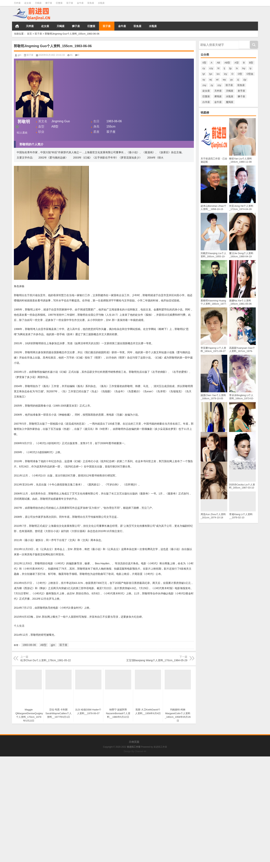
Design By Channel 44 (135, 751)
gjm (19, 55)
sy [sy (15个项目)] (203, 79)
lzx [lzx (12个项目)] (218, 73)
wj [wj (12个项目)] (210, 79)
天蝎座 (38, 3)
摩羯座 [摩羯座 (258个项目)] (218, 96)
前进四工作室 (160, 747)
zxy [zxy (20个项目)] (204, 85)
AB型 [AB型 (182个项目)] (227, 62)
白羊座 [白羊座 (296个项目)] (206, 102)
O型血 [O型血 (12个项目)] (250, 73)
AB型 (43, 644)
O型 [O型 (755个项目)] (240, 73)
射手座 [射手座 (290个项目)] (241, 90)
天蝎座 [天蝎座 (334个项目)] (229, 90)
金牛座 (80, 3)
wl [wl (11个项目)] (217, 79)
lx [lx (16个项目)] (237, 68)
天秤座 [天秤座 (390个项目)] (218, 90)
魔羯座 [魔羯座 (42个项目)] (229, 102)
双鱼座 (90, 3)
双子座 (69, 3)
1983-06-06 (29, 644)
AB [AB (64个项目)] (218, 62)
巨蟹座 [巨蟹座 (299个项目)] (206, 96)
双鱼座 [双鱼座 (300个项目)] (241, 85)
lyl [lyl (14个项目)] (203, 73)
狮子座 (48, 3)
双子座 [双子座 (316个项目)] (229, 85)
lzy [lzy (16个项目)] (225, 73)
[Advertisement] (112, 782)
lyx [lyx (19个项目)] (210, 73)
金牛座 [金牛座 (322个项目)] (218, 102)
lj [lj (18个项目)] (224, 68)
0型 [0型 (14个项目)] (204, 62)
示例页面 (134, 741)
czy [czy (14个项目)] (211, 68)
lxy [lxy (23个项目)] (243, 68)
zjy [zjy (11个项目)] (244, 79)
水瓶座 (101, 3)
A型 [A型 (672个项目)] (237, 62)
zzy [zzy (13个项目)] (219, 85)
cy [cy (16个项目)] (203, 68)
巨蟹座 (59, 3)
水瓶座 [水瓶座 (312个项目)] (229, 96)
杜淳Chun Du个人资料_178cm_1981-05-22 (45, 660)
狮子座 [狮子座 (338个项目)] (241, 96)
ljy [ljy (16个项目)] (230, 68)
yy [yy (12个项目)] (231, 79)
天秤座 (17, 3)
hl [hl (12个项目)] (218, 68)
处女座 (27, 3)
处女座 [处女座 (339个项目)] (206, 90)
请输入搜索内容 (219, 44)
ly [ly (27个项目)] (250, 68)
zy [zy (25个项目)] (212, 85)
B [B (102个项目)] (244, 62)
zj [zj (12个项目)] (238, 79)
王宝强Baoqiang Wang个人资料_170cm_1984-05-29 (156, 660)
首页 (17, 26)
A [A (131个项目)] (211, 62)
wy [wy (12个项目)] (224, 79)
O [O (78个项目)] (232, 73)
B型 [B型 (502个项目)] (251, 62)
